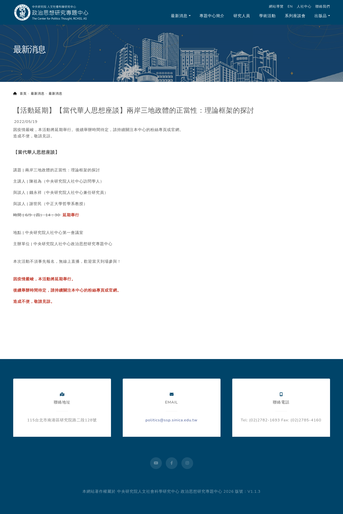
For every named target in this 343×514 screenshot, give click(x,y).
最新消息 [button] (179, 16)
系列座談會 (295, 16)
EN (290, 6)
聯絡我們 (322, 6)
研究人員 (241, 16)
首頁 (20, 93)
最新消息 (37, 93)
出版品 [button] (320, 16)
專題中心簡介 (211, 16)
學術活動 (267, 16)
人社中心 (304, 6)
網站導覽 (276, 6)
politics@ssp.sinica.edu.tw (171, 420)
